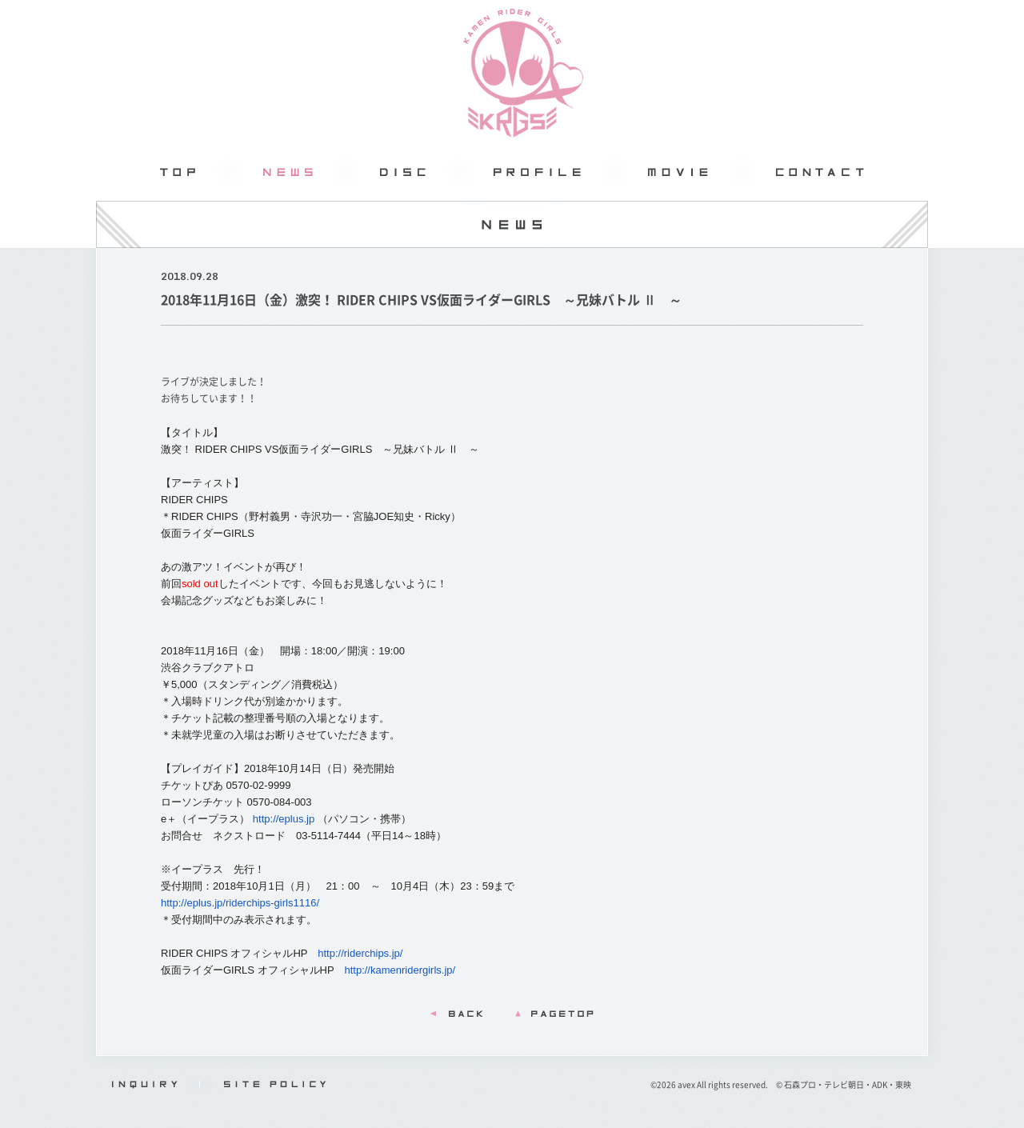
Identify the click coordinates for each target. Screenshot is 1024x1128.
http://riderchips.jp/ (360, 953)
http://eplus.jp (283, 819)
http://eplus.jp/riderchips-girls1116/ (240, 903)
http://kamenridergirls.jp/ (399, 970)
